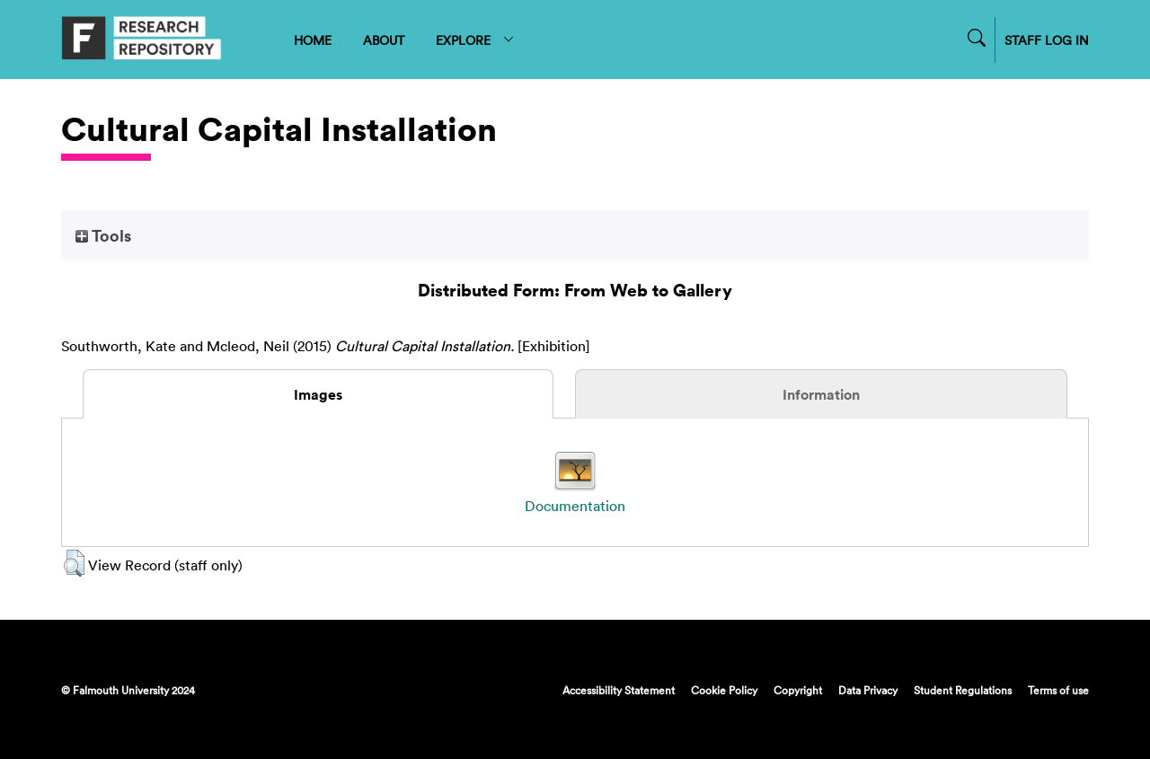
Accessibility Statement (618, 690)
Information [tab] (821, 394)
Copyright (798, 690)
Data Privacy (868, 690)
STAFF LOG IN (1046, 40)
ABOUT (383, 40)
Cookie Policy (724, 690)
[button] (74, 563)
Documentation (575, 506)
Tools (103, 235)
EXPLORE (476, 40)
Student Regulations (963, 690)
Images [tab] (318, 394)
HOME (313, 40)
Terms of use (1058, 690)
